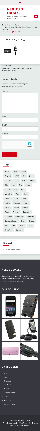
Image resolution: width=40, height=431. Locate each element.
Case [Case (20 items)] (17, 181)
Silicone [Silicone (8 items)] (32, 221)
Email (4, 125)
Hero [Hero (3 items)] (23, 189)
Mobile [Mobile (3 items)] (7, 203)
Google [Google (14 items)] (7, 189)
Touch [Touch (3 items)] (30, 226)
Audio (6, 373)
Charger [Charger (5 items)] (32, 181)
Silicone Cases (9, 404)
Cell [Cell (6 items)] (23, 181)
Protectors (8, 400)
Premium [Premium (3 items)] (16, 212)
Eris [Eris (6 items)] (20, 185)
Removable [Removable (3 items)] (19, 217)
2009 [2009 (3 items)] (15, 172)
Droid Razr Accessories (14, 250)
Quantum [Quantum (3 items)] (8, 217)
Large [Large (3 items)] (7, 198)
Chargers (7, 381)
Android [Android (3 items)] (8, 176)
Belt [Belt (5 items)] (24, 176)
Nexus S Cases (15, 11)
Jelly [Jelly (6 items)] (25, 194)
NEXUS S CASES (11, 270)
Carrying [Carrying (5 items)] (8, 181)
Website (5, 134)
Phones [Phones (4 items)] (25, 208)
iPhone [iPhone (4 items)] (18, 194)
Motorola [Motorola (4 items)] (17, 203)
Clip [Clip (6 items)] (6, 185)
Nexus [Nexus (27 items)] (26, 203)
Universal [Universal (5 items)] (19, 230)
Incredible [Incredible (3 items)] (8, 194)
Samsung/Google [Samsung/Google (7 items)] (11, 221)
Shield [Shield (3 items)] (23, 221)
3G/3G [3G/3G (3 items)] (7, 172)
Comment (6, 91)
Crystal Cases (9, 385)
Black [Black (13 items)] (31, 176)
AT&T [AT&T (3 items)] (17, 176)
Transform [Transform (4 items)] (8, 230)
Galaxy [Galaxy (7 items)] (28, 185)
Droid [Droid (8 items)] (13, 185)
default (6, 389)
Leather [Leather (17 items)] (15, 198)
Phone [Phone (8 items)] (16, 208)
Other (6, 396)
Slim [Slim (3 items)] (13, 226)
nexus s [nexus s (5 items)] (7, 208)
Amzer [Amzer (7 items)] (23, 172)
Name (4, 116)
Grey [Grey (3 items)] (15, 189)
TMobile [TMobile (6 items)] (21, 226)
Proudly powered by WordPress (15, 423)
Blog (5, 377)
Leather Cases (9, 393)
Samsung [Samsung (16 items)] (30, 217)
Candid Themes (23, 425)
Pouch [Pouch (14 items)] (7, 212)
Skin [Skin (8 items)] (6, 226)
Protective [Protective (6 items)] (27, 212)
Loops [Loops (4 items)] (24, 198)
